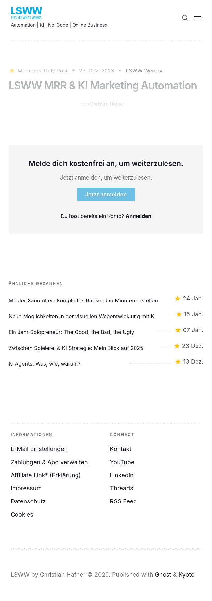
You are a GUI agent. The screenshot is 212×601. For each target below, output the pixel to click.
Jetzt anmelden (106, 194)
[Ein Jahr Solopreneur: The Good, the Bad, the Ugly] (106, 330)
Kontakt (121, 448)
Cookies (22, 514)
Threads (121, 488)
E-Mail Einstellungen (39, 448)
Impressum (26, 488)
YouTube (122, 462)
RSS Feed (123, 501)
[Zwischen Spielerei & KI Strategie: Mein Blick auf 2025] (106, 346)
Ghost (163, 574)
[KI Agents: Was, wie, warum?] (106, 362)
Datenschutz (28, 501)
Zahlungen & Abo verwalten (49, 462)
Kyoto (186, 574)
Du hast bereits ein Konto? (106, 216)
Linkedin (122, 475)
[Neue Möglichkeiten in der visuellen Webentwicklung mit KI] (106, 314)
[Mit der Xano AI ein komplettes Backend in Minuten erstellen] (106, 298)
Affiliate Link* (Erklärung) (46, 475)
